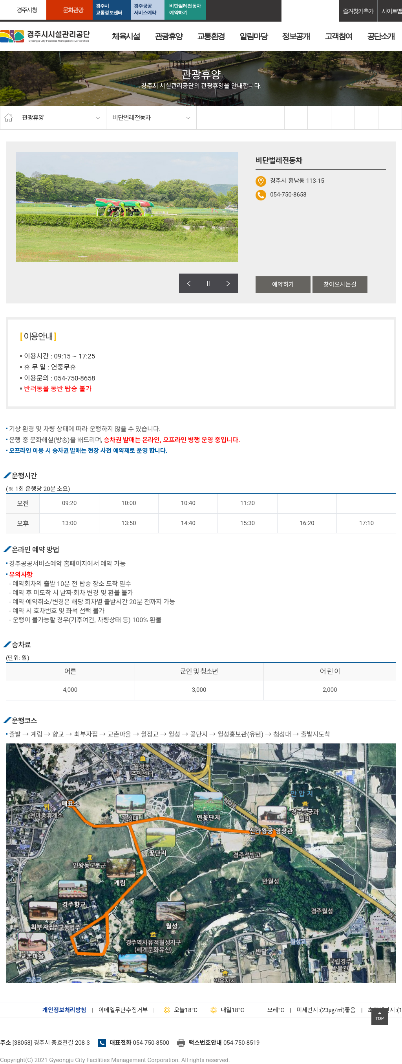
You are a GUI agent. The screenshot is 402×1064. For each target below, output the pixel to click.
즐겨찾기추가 (358, 10)
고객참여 (338, 36)
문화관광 (73, 9)
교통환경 (211, 36)
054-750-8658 (288, 194)
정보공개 (295, 36)
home (8, 118)
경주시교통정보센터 (109, 9)
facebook (296, 118)
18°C (178, 1010)
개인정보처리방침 (64, 1010)
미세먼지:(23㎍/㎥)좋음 (326, 1010)
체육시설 (125, 36)
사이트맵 (392, 10)
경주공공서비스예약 (145, 9)
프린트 (390, 118)
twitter (319, 118)
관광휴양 (168, 36)
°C (269, 1010)
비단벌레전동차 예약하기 (185, 9)
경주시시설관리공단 (45, 36)
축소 (366, 118)
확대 (343, 118)
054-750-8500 (151, 1042)
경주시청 (26, 9)
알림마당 (253, 36)
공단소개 (381, 36)
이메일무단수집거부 (123, 1010)
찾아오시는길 (339, 284)
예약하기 (283, 284)
